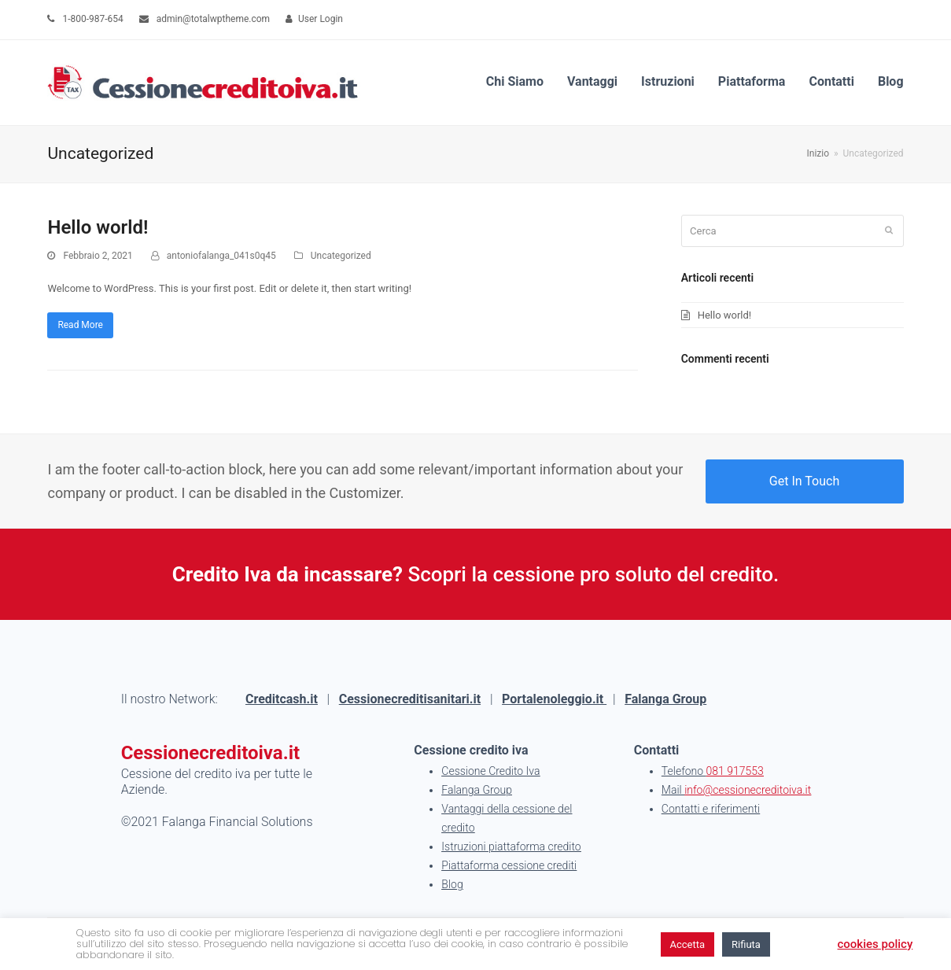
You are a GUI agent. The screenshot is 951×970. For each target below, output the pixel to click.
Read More (80, 324)
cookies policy (875, 944)
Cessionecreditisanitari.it (410, 699)
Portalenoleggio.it (554, 699)
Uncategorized (341, 255)
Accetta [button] (688, 944)
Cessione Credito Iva (490, 771)
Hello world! (97, 227)
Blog (452, 884)
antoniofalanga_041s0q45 (221, 255)
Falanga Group (665, 699)
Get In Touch (804, 481)
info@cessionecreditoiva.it (747, 790)
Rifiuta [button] (746, 944)
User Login (320, 18)
